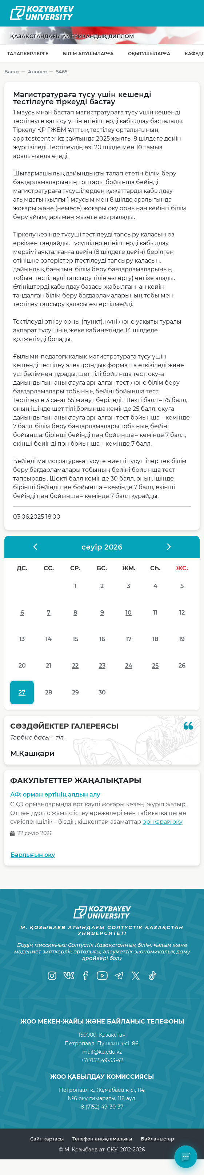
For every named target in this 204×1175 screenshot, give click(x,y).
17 (129, 639)
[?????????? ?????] (36, 547)
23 (102, 665)
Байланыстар (157, 1139)
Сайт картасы (47, 1139)
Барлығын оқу (33, 854)
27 (22, 692)
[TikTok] (152, 975)
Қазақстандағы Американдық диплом (72, 36)
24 (128, 665)
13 (22, 639)
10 (128, 612)
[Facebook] (85, 975)
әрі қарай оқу (163, 821)
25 (155, 665)
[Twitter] (135, 975)
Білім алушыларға (88, 53)
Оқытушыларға (149, 53)
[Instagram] (52, 975)
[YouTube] (102, 975)
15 (75, 639)
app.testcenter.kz (38, 138)
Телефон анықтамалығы (102, 1139)
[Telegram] (118, 975)
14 (48, 639)
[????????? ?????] (168, 547)
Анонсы (37, 71)
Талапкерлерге (27, 53)
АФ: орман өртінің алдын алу (55, 794)
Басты (11, 71)
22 (75, 665)
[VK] (68, 975)
